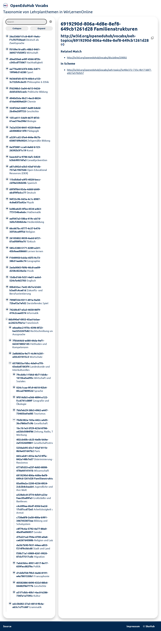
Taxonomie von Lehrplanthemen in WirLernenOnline (48, 11)
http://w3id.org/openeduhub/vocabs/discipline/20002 (97, 57)
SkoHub (150, 626)
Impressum (133, 626)
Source (7, 626)
